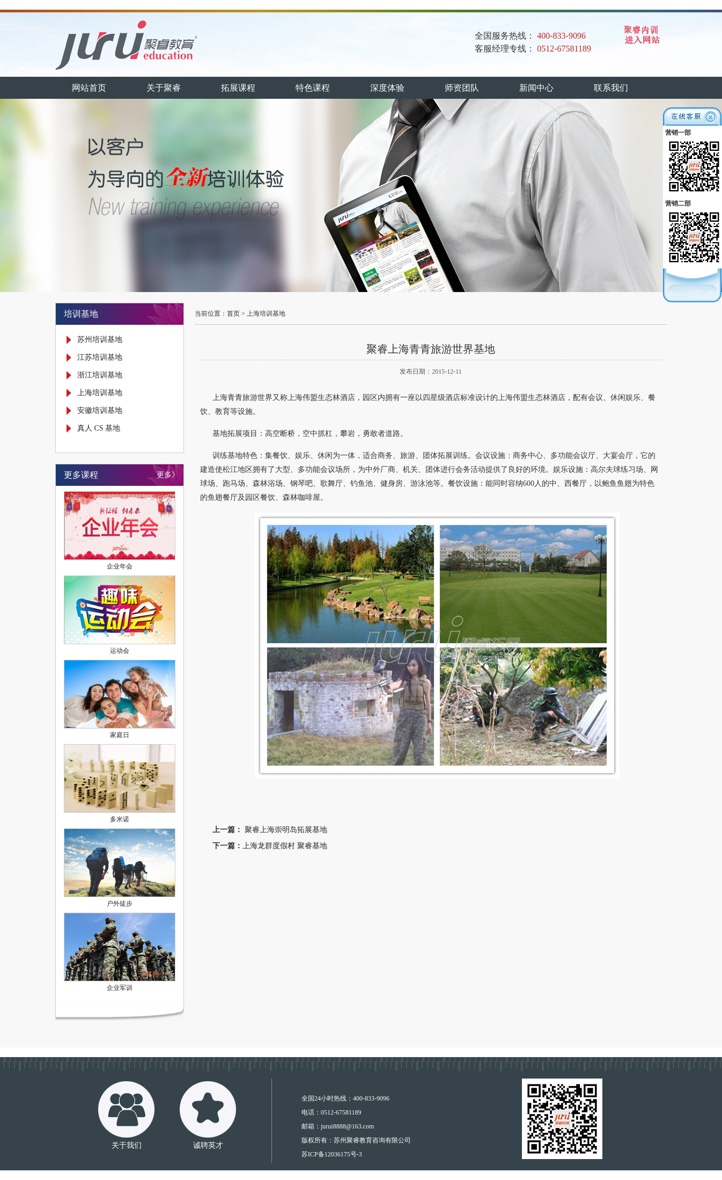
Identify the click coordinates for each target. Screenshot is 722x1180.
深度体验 (387, 87)
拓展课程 (238, 87)
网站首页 (89, 87)
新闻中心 (536, 87)
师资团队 (462, 87)
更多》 (168, 475)
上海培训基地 (99, 393)
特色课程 (313, 87)
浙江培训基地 (99, 375)
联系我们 (611, 87)
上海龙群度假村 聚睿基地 (284, 846)
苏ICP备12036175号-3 (331, 1154)
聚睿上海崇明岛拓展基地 (284, 830)
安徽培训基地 (99, 410)
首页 (233, 313)
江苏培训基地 (99, 357)
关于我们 (127, 1145)
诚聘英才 (208, 1145)
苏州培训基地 (99, 340)
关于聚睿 (163, 87)
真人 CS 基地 (98, 428)
